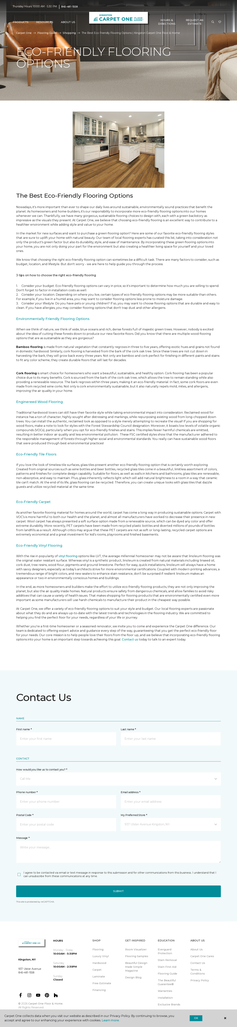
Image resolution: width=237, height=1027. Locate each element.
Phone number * (27, 792)
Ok (196, 1018)
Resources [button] (44, 22)
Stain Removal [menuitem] (167, 960)
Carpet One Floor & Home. (45, 1003)
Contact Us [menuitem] (197, 963)
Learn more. (110, 1020)
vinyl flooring (68, 556)
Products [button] (20, 22)
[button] (212, 22)
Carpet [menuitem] (96, 969)
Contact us (130, 639)
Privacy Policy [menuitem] (199, 980)
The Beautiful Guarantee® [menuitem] (167, 982)
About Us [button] (68, 22)
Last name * (128, 729)
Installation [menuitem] (165, 997)
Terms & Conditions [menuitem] (197, 971)
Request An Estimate (194, 21)
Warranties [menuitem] (165, 991)
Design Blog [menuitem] (133, 977)
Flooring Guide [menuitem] (167, 973)
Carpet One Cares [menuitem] (202, 956)
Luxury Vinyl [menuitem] (100, 956)
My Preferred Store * (134, 815)
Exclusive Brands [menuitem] (169, 1004)
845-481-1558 (69, 6)
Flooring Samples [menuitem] (136, 956)
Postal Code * (24, 815)
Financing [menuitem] (99, 990)
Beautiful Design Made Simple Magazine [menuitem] (136, 966)
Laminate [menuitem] (98, 976)
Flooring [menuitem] (97, 949)
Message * (22, 838)
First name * (24, 729)
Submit (118, 891)
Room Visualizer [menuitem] (136, 949)
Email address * (130, 792)
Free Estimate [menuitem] (101, 983)
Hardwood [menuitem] (99, 963)
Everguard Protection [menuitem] (165, 951)
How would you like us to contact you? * (41, 769)
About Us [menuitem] (196, 949)
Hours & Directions (166, 21)
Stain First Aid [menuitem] (167, 966)
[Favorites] (219, 22)
